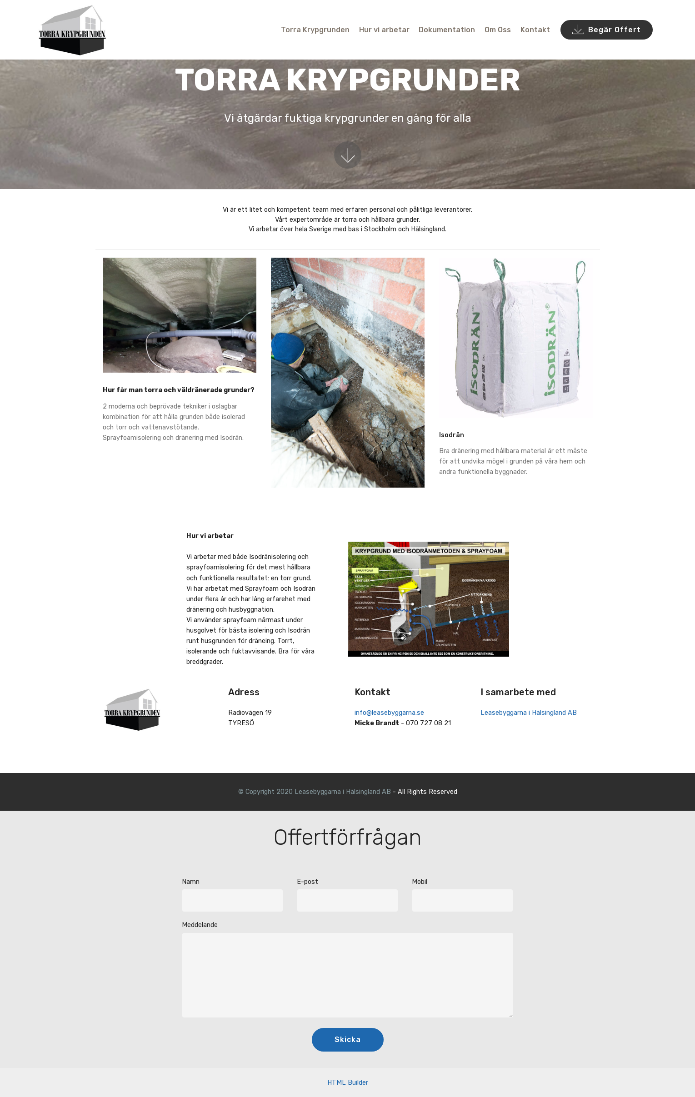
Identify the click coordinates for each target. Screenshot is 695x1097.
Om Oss (498, 29)
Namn (191, 882)
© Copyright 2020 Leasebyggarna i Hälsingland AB (314, 792)
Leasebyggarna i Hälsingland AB (528, 713)
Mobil (419, 882)
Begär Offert (606, 30)
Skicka (348, 1039)
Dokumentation (447, 29)
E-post (307, 882)
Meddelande (200, 925)
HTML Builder (347, 1083)
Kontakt (535, 29)
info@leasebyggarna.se (389, 713)
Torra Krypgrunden (315, 29)
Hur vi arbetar (384, 29)
